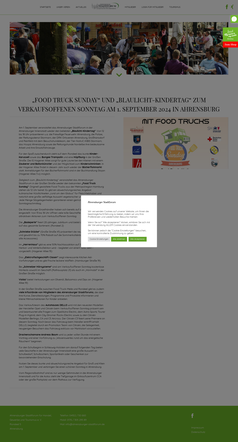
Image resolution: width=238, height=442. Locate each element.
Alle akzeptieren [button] (137, 239)
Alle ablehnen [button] (119, 239)
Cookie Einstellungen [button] (99, 239)
